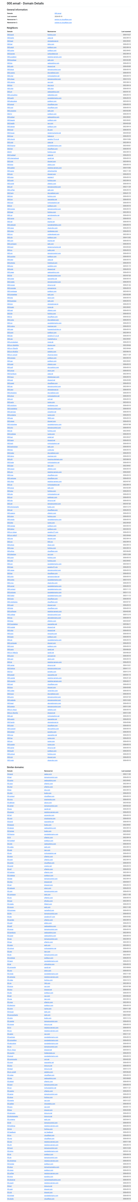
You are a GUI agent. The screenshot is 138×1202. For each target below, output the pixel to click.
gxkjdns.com (52, 352)
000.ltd (9, 275)
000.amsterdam (12, 342)
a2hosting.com (49, 964)
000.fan (10, 738)
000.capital (11, 678)
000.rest (10, 310)
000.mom (10, 646)
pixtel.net (51, 437)
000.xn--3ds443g (13, 345)
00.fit (9, 837)
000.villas (10, 481)
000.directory (11, 554)
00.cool (9, 818)
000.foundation (12, 624)
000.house (10, 133)
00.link (9, 1129)
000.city (10, 237)
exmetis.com (52, 672)
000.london (11, 209)
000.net (9, 222)
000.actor (10, 656)
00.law (9, 942)
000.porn (10, 333)
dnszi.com (51, 545)
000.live (10, 199)
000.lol (9, 206)
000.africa (10, 551)
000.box (10, 687)
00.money (10, 1024)
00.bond (10, 822)
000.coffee (11, 190)
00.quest (10, 936)
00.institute (11, 958)
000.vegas (10, 570)
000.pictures (11, 592)
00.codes (10, 1075)
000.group (10, 371)
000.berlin (10, 38)
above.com (48, 803)
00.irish (9, 844)
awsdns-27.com (53, 532)
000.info (10, 428)
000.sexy (10, 390)
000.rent (10, 684)
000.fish (10, 149)
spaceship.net (52, 199)
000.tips (10, 450)
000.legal (10, 703)
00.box (9, 1110)
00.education (11, 1043)
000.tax (9, 618)
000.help (10, 567)
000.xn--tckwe (12, 532)
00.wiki (9, 850)
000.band (10, 35)
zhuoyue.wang (52, 355)
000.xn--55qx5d (12, 348)
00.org (9, 898)
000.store (10, 516)
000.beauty (11, 120)
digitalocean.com (53, 377)
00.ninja (10, 1177)
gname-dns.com (49, 799)
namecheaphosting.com (52, 1180)
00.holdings (11, 1126)
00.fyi (9, 1028)
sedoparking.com (53, 63)
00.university (11, 967)
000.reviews (11, 358)
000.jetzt (10, 260)
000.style (10, 577)
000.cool (10, 108)
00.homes (10, 831)
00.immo (10, 1151)
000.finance (11, 146)
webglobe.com (52, 95)
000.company (12, 244)
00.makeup (11, 875)
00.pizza (10, 986)
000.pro (9, 741)
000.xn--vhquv (12, 710)
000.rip (9, 317)
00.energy (10, 812)
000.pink (10, 269)
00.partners (11, 1037)
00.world (10, 866)
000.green (10, 272)
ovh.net (50, 399)
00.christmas (11, 1161)
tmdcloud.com (52, 263)
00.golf (9, 926)
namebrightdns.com (54, 225)
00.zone (10, 1009)
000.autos (10, 50)
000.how (10, 136)
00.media (10, 904)
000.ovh (10, 399)
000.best (10, 41)
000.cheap (10, 79)
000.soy (10, 564)
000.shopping (12, 393)
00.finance (10, 834)
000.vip (9, 485)
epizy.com (51, 298)
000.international (13, 158)
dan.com (50, 466)
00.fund (10, 1148)
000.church (11, 139)
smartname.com (49, 818)
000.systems (11, 415)
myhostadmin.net (53, 76)
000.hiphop (11, 668)
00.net (9, 885)
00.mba (9, 882)
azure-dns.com (49, 815)
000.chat (10, 76)
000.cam (10, 659)
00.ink (9, 955)
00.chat (9, 787)
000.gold (10, 364)
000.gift (10, 459)
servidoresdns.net (53, 215)
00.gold (9, 923)
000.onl (9, 497)
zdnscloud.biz (52, 171)
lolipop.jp (51, 136)
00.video (10, 980)
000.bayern (11, 54)
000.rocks (10, 320)
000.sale (10, 329)
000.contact (11, 589)
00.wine (10, 856)
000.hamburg (11, 374)
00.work (10, 860)
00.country (10, 1053)
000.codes (10, 691)
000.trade (10, 462)
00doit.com (48, 904)
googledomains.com (54, 98)
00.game (10, 1094)
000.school (11, 754)
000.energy (11, 706)
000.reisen (10, 421)
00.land (9, 1085)
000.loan (10, 203)
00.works (10, 863)
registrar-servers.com (55, 57)
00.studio (10, 1199)
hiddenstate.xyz (49, 1053)
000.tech (10, 443)
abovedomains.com (54, 618)
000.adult (10, 47)
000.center (10, 665)
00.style (10, 1018)
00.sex (9, 939)
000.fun (10, 672)
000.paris (10, 649)
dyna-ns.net (51, 285)
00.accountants (12, 1015)
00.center (10, 806)
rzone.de (50, 307)
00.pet (9, 996)
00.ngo (9, 1142)
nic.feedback (48, 1132)
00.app (9, 952)
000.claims (11, 82)
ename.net (51, 222)
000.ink (9, 431)
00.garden (10, 920)
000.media (10, 282)
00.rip (9, 1154)
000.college (11, 615)
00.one (9, 999)
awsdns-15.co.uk (53, 139)
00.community (12, 1059)
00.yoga (10, 1002)
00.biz (9, 790)
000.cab (10, 716)
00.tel (9, 964)
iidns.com (51, 44)
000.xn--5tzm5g (12, 713)
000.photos (11, 263)
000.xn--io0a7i (12, 535)
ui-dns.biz (51, 450)
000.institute (11, 434)
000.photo (10, 545)
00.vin (9, 1047)
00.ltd (9, 1123)
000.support (11, 729)
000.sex (10, 386)
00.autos (10, 780)
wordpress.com (53, 231)
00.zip (9, 1157)
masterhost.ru (52, 339)
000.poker (10, 279)
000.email (58, 13)
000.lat (9, 662)
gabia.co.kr (48, 774)
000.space (10, 469)
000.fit (9, 152)
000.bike (10, 523)
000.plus (10, 491)
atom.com (51, 371)
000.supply (11, 744)
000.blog (10, 621)
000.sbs (10, 500)
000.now (10, 735)
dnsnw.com (51, 345)
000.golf (10, 367)
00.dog (9, 1078)
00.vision (10, 1170)
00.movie (10, 907)
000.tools (10, 599)
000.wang (10, 171)
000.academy (11, 57)
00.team (10, 961)
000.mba (10, 630)
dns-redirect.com (53, 73)
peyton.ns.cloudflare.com (63, 19)
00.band (10, 774)
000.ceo (10, 339)
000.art (9, 92)
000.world (10, 184)
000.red (9, 510)
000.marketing (12, 409)
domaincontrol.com (54, 69)
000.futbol (10, 596)
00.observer (11, 1180)
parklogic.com (52, 497)
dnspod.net (51, 66)
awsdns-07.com (49, 917)
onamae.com (52, 326)
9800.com (51, 418)
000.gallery (11, 168)
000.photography (13, 507)
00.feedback (11, 1132)
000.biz (9, 85)
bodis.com (51, 507)
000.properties (12, 294)
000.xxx (10, 542)
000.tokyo (10, 456)
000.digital (10, 732)
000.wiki (10, 561)
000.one (10, 538)
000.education (12, 101)
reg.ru (49, 218)
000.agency (11, 513)
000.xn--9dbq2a (12, 653)
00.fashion (11, 872)
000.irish (10, 161)
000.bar (9, 573)
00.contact (10, 796)
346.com (47, 983)
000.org (9, 253)
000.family (11, 722)
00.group (10, 929)
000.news (10, 228)
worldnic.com (52, 266)
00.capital (10, 1021)
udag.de (50, 38)
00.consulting (11, 1040)
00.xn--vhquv (11, 1050)
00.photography (12, 1116)
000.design (11, 127)
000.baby (10, 637)
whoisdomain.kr (53, 41)
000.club (10, 142)
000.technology (12, 447)
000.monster (11, 288)
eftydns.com (48, 901)
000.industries (12, 424)
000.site (10, 494)
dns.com (50, 348)
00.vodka (10, 847)
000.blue (10, 165)
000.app (10, 418)
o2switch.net (52, 412)
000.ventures (11, 478)
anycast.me (51, 656)
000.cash (10, 605)
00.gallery (10, 1104)
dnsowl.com (52, 161)
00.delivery (11, 803)
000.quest (10, 383)
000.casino (11, 73)
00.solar (10, 945)
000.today (10, 453)
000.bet (9, 44)
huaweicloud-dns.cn (54, 329)
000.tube (10, 466)
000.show (10, 396)
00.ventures (11, 977)
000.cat (9, 215)
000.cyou (10, 583)
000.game (10, 748)
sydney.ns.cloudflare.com (63, 23)
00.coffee (10, 1173)
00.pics (9, 1066)
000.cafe (10, 66)
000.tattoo (10, 529)
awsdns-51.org (53, 567)
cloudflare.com (53, 104)
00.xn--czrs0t (11, 1072)
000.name (10, 218)
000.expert (10, 675)
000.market (11, 627)
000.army (10, 697)
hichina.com (52, 35)
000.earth (10, 98)
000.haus (10, 377)
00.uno (9, 971)
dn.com (50, 130)
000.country (11, 681)
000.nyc (10, 234)
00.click (9, 793)
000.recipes (11, 526)
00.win (9, 853)
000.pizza (10, 488)
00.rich (9, 1192)
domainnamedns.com (51, 1167)
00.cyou (10, 799)
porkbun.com (52, 47)
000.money (11, 285)
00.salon (10, 1034)
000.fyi (9, 114)
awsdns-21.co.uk (53, 336)
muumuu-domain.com (55, 459)
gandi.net (51, 158)
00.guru (9, 1107)
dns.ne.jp (51, 85)
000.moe (10, 475)
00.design (10, 828)
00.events (10, 1100)
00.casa (10, 784)
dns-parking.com (53, 367)
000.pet (9, 504)
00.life (9, 913)
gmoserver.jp (52, 288)
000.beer (10, 212)
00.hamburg (11, 933)
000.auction (11, 256)
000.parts (10, 402)
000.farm (10, 193)
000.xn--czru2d (12, 355)
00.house (10, 1012)
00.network (11, 888)
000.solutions (11, 405)
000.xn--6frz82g (12, 352)
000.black (10, 69)
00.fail (9, 815)
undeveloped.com (54, 234)
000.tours (10, 694)
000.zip (9, 640)
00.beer (9, 879)
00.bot (9, 1186)
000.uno (10, 472)
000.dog (10, 298)
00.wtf (9, 869)
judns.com (51, 250)
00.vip (9, 983)
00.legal (10, 1069)
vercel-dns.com (53, 691)
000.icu (9, 250)
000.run (9, 323)
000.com (10, 241)
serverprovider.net (53, 577)
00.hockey (10, 1164)
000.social (10, 586)
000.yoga (10, 548)
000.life (9, 313)
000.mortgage (12, 291)
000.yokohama (12, 602)
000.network (11, 225)
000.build (10, 751)
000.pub (10, 380)
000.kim (10, 304)
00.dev (9, 917)
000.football (11, 155)
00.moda (10, 974)
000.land (10, 247)
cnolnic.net (48, 866)
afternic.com (52, 184)
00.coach (10, 1183)
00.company (11, 894)
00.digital (10, 1081)
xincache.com (52, 634)
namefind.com (49, 910)
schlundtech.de (53, 54)
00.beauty (10, 825)
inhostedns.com (49, 1104)
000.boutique (11, 60)
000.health (10, 123)
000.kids (10, 608)
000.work (10, 180)
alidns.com (51, 165)
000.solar (10, 725)
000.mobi (10, 760)
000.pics (10, 266)
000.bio (9, 63)
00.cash (10, 1189)
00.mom (10, 1062)
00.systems (11, 1119)
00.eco (9, 809)
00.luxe (9, 901)
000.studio (10, 519)
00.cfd (9, 1145)
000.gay (10, 361)
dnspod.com (48, 885)
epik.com (51, 60)
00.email (10, 1056)
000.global (10, 117)
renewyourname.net (54, 133)
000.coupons (11, 111)
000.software (11, 611)
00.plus (9, 990)
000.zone (10, 558)
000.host (10, 130)
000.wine (10, 177)
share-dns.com (53, 228)
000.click (10, 88)
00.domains (11, 1113)
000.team (10, 440)
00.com (9, 891)
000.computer (12, 643)
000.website (11, 700)
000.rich (10, 757)
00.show (10, 1097)
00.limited (10, 1196)
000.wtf (9, 187)
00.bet (9, 777)
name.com (51, 402)
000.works (10, 580)
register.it (51, 177)
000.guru (10, 634)
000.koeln (10, 307)
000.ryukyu (11, 326)
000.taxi (10, 437)
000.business (11, 301)
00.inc (9, 1135)
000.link (10, 196)
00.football (11, 841)
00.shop (10, 1167)
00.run (9, 1088)
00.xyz (9, 1031)
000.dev (10, 336)
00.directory (11, 1005)
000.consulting (12, 95)
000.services (11, 412)
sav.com (50, 82)
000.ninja (10, 231)
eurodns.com (52, 732)
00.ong (9, 1138)
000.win (10, 174)
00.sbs (9, 993)
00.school (10, 948)
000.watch (10, 719)
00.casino (10, 1091)
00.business (11, 910)
